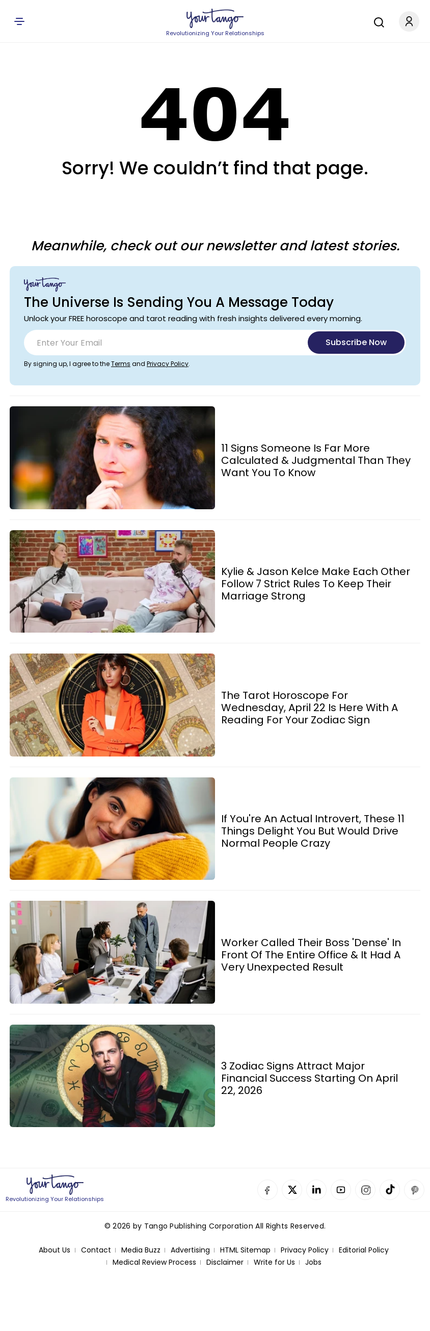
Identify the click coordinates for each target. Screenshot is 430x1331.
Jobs (313, 1262)
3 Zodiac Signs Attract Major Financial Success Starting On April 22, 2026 (309, 1078)
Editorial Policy (364, 1250)
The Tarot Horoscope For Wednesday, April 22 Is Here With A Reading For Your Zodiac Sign (309, 707)
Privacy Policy (168, 363)
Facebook (267, 1190)
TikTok (390, 1190)
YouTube (341, 1190)
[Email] (215, 342)
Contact (96, 1250)
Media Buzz (140, 1250)
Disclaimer (225, 1262)
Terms (120, 363)
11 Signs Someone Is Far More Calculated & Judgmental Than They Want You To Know (316, 460)
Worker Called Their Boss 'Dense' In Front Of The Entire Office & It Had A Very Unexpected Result (311, 954)
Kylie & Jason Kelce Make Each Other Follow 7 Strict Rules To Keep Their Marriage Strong (315, 583)
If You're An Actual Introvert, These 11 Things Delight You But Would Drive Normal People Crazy (313, 831)
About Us (54, 1250)
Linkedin (316, 1190)
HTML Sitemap (245, 1250)
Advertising (190, 1250)
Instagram (365, 1190)
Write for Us (274, 1262)
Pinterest (414, 1190)
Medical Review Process (154, 1262)
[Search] (376, 21)
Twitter (292, 1190)
